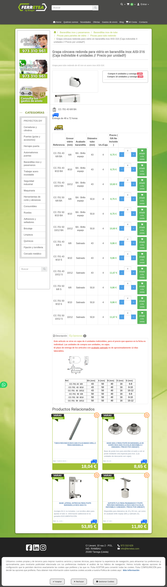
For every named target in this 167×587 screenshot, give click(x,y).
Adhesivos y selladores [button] (30, 220)
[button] (32, 7)
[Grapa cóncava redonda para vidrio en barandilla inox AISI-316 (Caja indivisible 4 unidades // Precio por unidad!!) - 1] (67, 97)
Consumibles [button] (30, 206)
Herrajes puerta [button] (31, 146)
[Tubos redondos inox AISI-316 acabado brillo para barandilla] (75, 427)
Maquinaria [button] (29, 190)
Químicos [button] (28, 241)
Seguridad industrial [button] (29, 182)
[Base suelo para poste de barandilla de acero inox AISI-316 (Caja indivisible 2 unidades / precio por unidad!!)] (125, 427)
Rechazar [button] (79, 581)
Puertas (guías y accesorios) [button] (32, 138)
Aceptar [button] (57, 581)
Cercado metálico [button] (32, 254)
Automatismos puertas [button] (31, 154)
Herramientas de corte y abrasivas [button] (32, 198)
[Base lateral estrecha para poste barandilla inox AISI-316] (75, 487)
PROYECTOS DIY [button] (33, 121)
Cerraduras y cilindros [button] (30, 129)
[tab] (100, 371)
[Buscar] (95, 7)
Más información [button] (131, 570)
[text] (72, 7)
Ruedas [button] (27, 212)
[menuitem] (123, 4)
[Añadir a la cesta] (142, 155)
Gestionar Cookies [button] (105, 581)
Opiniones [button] (77, 335)
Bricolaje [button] (28, 228)
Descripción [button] (60, 336)
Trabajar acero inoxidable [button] (31, 173)
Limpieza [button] (28, 235)
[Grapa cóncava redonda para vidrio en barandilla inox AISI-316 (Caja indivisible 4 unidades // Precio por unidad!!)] (75, 81)
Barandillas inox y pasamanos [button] (32, 163)
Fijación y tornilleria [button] (33, 247)
